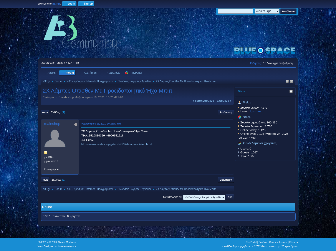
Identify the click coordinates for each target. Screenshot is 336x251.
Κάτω (45, 112)
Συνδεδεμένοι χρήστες (259, 143)
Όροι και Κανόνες (278, 242)
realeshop (52, 124)
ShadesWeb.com (67, 246)
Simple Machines (67, 242)
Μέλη (246, 102)
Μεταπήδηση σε (172, 197)
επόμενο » (224, 100)
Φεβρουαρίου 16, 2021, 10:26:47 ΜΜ (101, 123)
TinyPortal (251, 242)
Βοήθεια (263, 242)
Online (47, 207)
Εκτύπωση (226, 112)
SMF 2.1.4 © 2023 (47, 242)
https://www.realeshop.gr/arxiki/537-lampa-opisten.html (116, 144)
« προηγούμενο (203, 100)
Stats (241, 91)
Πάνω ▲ (293, 242)
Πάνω (45, 179)
